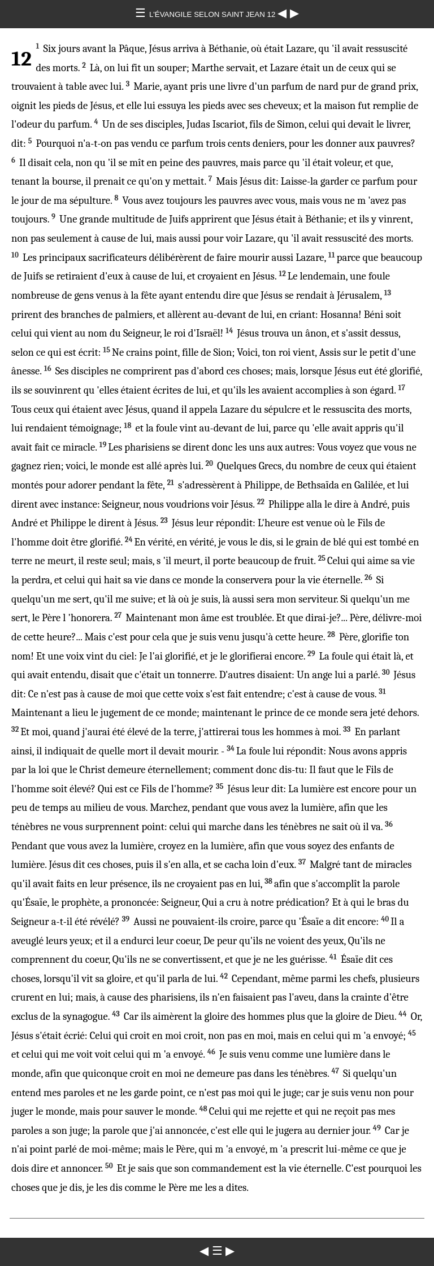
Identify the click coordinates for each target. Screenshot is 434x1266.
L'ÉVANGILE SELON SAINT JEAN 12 (213, 14)
